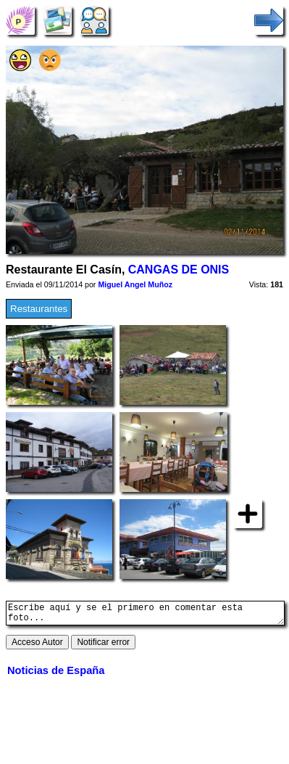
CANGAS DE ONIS (178, 269)
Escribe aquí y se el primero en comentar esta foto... (145, 615)
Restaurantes (38, 308)
